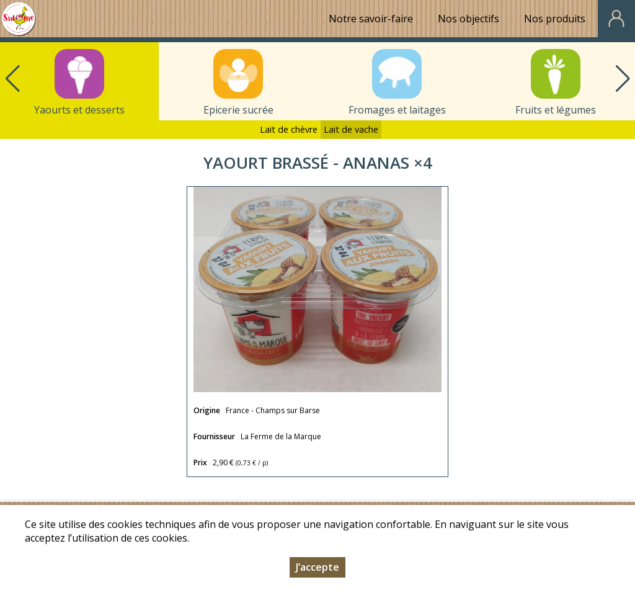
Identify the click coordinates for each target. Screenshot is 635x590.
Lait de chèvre (289, 129)
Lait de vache (351, 129)
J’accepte (317, 567)
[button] (622, 78)
